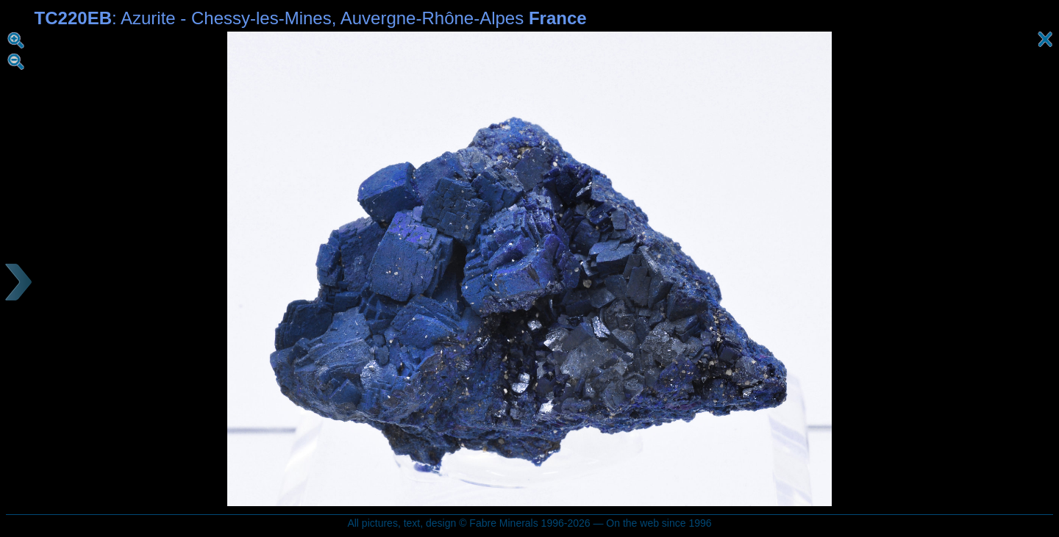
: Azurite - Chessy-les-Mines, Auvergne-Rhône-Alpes (311, 18)
